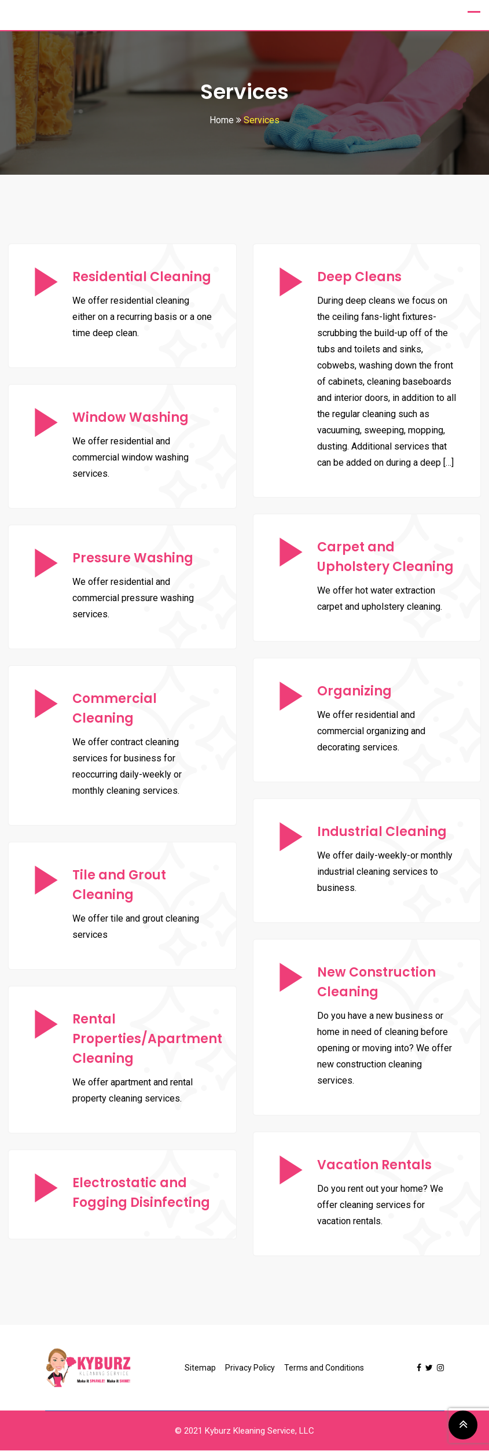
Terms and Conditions (324, 1368)
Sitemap (200, 1368)
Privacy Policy (250, 1368)
